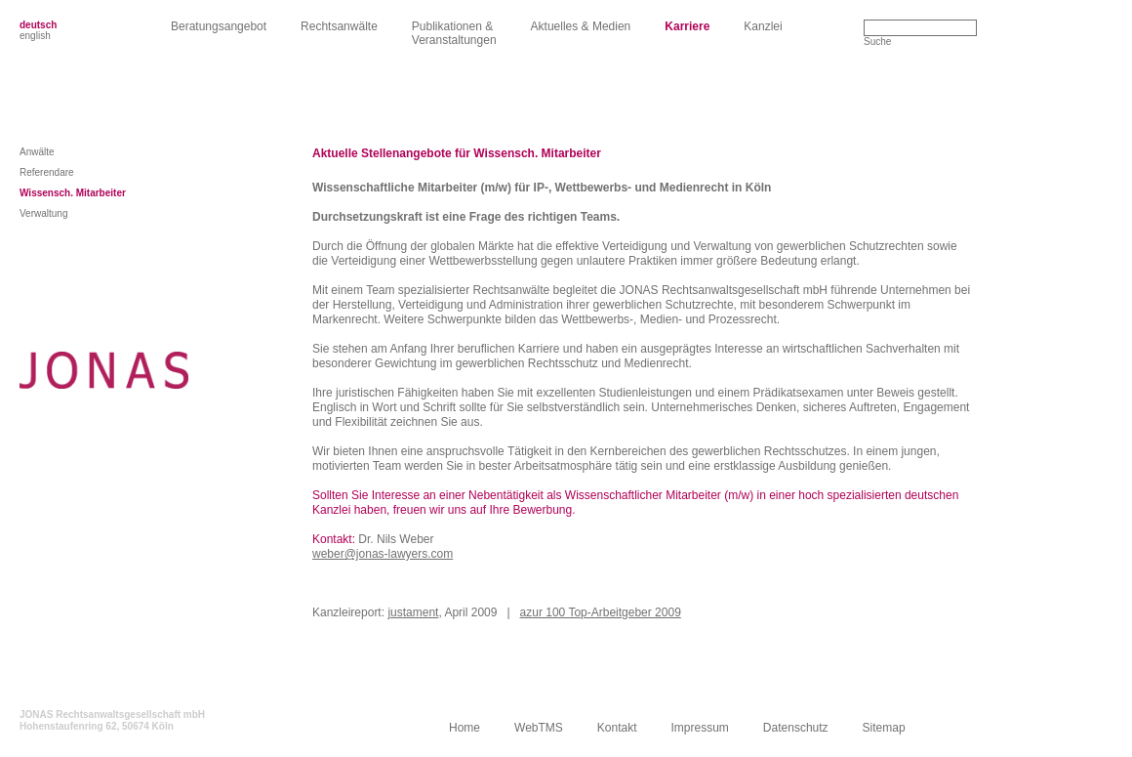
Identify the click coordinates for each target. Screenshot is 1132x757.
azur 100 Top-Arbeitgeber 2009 (600, 612)
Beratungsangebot (218, 26)
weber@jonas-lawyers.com (382, 554)
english (35, 35)
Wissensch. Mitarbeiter (73, 193)
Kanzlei (763, 26)
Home (464, 728)
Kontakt (617, 728)
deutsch (38, 25)
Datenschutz (796, 728)
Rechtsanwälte (339, 26)
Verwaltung (43, 213)
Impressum (700, 728)
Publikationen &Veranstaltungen (454, 33)
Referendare (47, 172)
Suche (877, 41)
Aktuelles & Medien (581, 26)
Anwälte (37, 152)
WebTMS (538, 728)
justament (412, 612)
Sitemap (884, 728)
